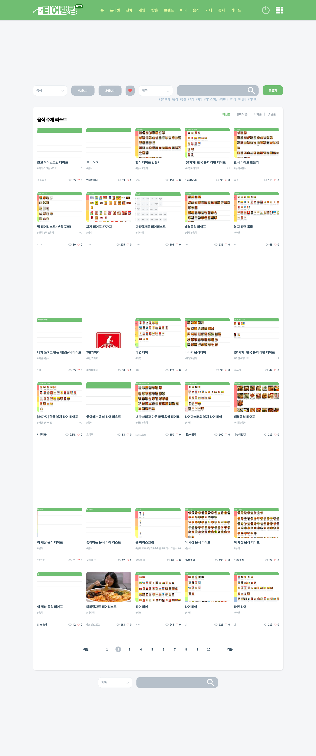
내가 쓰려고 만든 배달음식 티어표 (59, 352)
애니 (183, 10)
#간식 (40, 232)
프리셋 (115, 10)
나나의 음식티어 (195, 352)
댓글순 (272, 114)
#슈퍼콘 (157, 548)
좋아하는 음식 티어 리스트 (103, 416)
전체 (129, 10)
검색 (251, 90)
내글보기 (110, 91)
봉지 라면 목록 (243, 226)
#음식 (89, 168)
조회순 (257, 114)
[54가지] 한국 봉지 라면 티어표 (205, 162)
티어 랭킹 (55, 10)
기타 (208, 10)
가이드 (236, 10)
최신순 (226, 114)
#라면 (188, 168)
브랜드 (169, 10)
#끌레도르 (140, 548)
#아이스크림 (43, 168)
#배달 (188, 232)
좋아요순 (241, 114)
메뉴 (279, 10)
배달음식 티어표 (195, 226)
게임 (141, 10)
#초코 (54, 168)
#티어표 (195, 168)
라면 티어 (141, 352)
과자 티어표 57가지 (99, 226)
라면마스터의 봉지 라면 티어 (203, 416)
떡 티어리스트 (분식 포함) (54, 226)
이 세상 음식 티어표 (50, 542)
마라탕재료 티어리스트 (150, 226)
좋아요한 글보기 (130, 91)
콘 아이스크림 (144, 542)
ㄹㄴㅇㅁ (92, 162)
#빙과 (150, 548)
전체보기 (82, 91)
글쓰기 (273, 90)
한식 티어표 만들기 (147, 162)
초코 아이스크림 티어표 (52, 162)
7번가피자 (93, 352)
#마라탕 (139, 232)
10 (208, 649)
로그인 (266, 10)
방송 (154, 10)
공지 (221, 10)
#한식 (145, 168)
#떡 (45, 232)
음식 (196, 10)
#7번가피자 (92, 358)
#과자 (89, 232)
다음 (229, 649)
